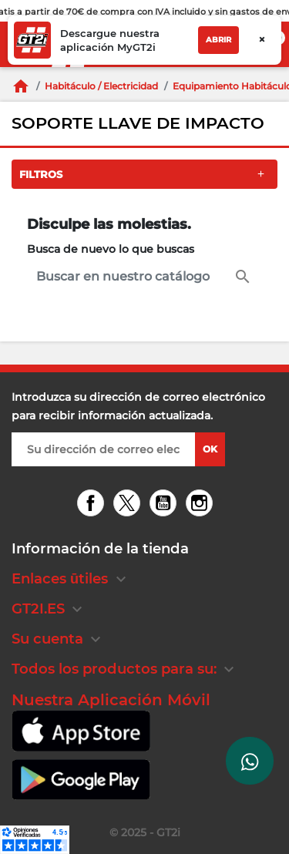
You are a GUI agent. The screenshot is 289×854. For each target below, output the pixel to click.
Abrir (218, 40)
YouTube (165, 504)
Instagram (201, 504)
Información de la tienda (100, 548)
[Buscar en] (144, 276)
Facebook (92, 504)
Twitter (129, 504)
